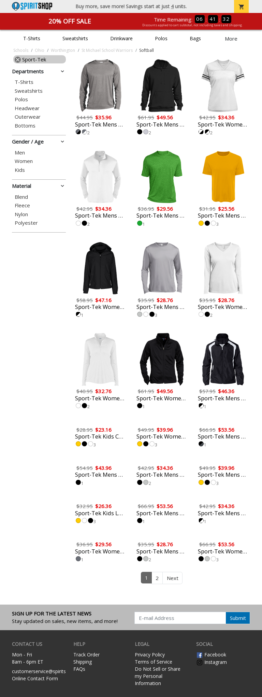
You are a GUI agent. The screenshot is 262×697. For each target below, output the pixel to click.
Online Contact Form (35, 678)
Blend (21, 197)
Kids (20, 170)
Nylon (21, 214)
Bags (195, 38)
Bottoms (25, 126)
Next (172, 578)
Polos (161, 38)
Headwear (27, 108)
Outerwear (28, 117)
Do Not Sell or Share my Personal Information (157, 676)
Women (24, 161)
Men (20, 152)
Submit (238, 617)
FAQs (79, 669)
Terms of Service (153, 661)
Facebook (211, 654)
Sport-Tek (30, 59)
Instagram (211, 662)
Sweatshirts (75, 38)
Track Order (86, 654)
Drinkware (121, 38)
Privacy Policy (150, 654)
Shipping (82, 661)
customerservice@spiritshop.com (48, 671)
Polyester (26, 223)
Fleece (22, 205)
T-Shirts (31, 38)
